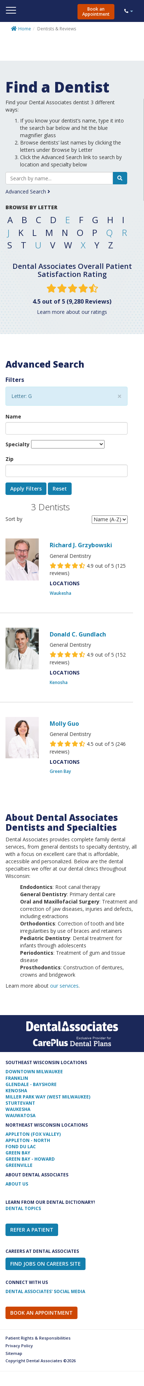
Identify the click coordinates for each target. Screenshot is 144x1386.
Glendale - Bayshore (31, 1084)
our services (64, 985)
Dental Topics (23, 1208)
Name (13, 416)
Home (24, 29)
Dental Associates (68, 10)
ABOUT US (16, 1184)
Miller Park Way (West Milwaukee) (47, 1097)
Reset (60, 488)
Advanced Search (27, 191)
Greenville (19, 1165)
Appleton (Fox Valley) (33, 1134)
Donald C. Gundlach (78, 634)
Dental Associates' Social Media (45, 1291)
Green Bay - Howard (30, 1159)
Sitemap (13, 1353)
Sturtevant (20, 1103)
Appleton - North (27, 1140)
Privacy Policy (19, 1345)
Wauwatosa (20, 1115)
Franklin (16, 1078)
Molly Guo (64, 724)
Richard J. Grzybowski (81, 545)
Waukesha (60, 593)
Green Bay (60, 771)
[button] (132, 11)
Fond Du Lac (20, 1146)
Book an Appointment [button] (96, 11)
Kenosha (59, 682)
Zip (9, 458)
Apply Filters (26, 488)
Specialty (17, 444)
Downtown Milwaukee (34, 1071)
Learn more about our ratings (72, 311)
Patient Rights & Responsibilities (38, 1338)
